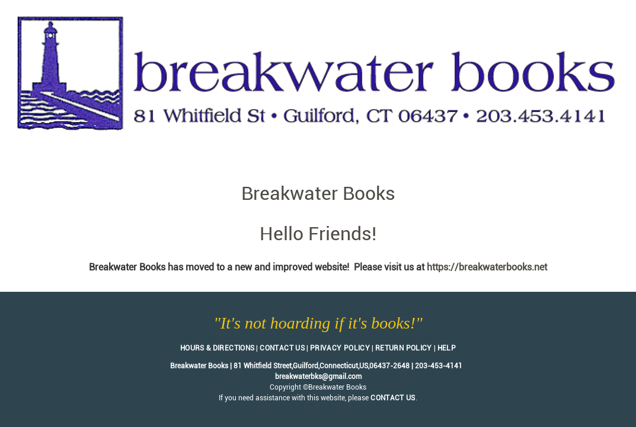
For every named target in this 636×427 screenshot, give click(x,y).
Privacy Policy (340, 348)
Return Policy (403, 348)
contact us (393, 398)
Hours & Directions (217, 348)
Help (446, 348)
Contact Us (282, 348)
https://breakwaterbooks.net (487, 267)
